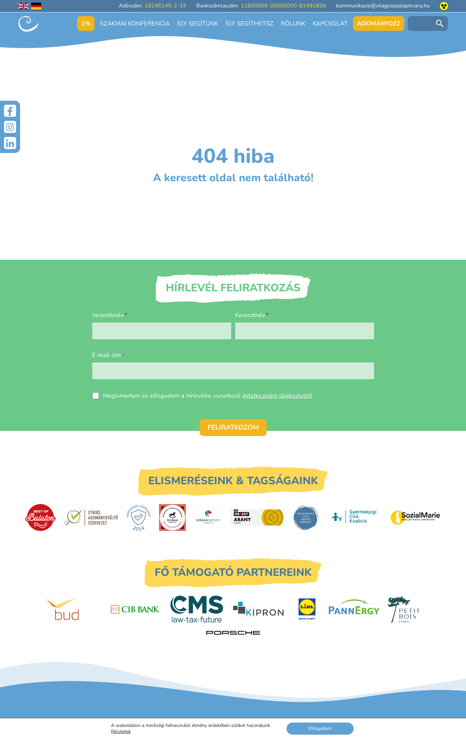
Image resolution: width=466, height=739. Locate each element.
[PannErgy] (354, 609)
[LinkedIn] (10, 143)
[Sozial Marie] (415, 517)
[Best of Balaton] (40, 517)
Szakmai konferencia (135, 23)
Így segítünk (197, 23)
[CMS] (196, 609)
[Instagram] (10, 127)
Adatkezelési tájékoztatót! (277, 396)
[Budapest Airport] (73, 609)
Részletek (121, 732)
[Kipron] (258, 609)
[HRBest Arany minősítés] (257, 517)
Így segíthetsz (249, 23)
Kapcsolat (330, 23)
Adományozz (378, 23)
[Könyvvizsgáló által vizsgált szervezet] (306, 517)
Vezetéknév (107, 315)
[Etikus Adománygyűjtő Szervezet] (91, 517)
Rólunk (293, 23)
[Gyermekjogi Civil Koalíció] (354, 517)
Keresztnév (250, 315)
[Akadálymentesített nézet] (444, 6)
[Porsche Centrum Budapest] (233, 633)
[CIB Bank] (135, 609)
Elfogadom (320, 728)
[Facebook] (10, 111)
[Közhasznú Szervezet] (138, 517)
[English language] (23, 6)
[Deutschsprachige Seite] (36, 6)
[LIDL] (307, 609)
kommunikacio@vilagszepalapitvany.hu (383, 5)
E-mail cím (108, 355)
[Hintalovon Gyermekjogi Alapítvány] (172, 517)
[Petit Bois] (404, 609)
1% (86, 23)
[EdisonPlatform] (208, 517)
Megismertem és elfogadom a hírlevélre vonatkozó (207, 396)
